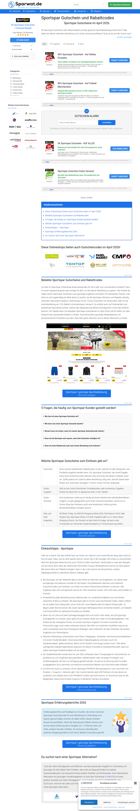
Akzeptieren (89, 802)
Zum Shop (23, 40)
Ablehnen (107, 802)
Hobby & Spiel (18, 93)
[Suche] (103, 4)
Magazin (96, 11)
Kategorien (80, 11)
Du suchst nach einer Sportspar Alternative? (65, 235)
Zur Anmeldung (120, 149)
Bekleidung (17, 78)
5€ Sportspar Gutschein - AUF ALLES (76, 143)
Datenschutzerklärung (110, 807)
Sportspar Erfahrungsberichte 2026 (61, 231)
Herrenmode (17, 90)
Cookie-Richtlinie (97, 807)
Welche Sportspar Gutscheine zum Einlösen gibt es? (68, 223)
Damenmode (17, 81)
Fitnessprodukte (18, 84)
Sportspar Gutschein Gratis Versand (76, 171)
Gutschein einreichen (120, 5)
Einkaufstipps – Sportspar (57, 227)
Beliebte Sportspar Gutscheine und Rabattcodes (67, 215)
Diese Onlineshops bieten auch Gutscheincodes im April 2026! (73, 211)
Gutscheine (29, 11)
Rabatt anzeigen (119, 60)
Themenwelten (61, 11)
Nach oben (128, 275)
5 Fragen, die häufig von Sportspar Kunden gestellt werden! (71, 219)
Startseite (14, 11)
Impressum (121, 807)
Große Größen (18, 87)
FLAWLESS (110, 776)
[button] (135, 783)
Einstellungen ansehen (126, 802)
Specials (45, 11)
